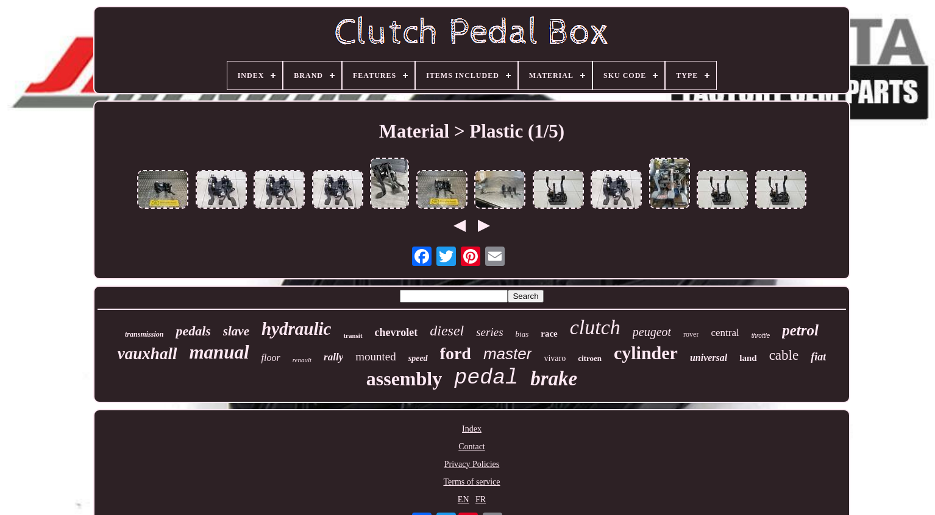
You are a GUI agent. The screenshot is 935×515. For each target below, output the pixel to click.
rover (691, 334)
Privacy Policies (472, 464)
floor (270, 357)
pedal (486, 378)
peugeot (652, 331)
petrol (800, 330)
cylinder (646, 353)
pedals (193, 330)
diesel (447, 330)
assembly (404, 379)
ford (455, 353)
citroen (590, 358)
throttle (761, 335)
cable (784, 355)
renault (302, 359)
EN (463, 499)
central (725, 332)
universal (708, 357)
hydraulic (296, 328)
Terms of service (471, 481)
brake (553, 379)
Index (472, 428)
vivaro (555, 358)
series (489, 332)
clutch (595, 327)
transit (352, 335)
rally (333, 357)
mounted (375, 356)
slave (236, 331)
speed (418, 358)
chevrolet (396, 332)
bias (522, 333)
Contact (471, 446)
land (747, 358)
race (549, 333)
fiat (818, 357)
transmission (144, 334)
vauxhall (147, 354)
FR (480, 499)
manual (219, 352)
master (507, 354)
